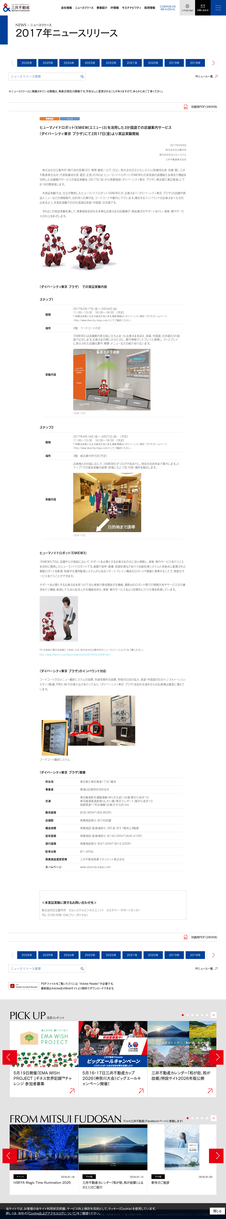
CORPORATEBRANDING (168, 8)
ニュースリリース (84, 7)
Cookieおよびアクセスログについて (52, 1213)
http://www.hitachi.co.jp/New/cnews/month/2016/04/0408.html (75, 654)
